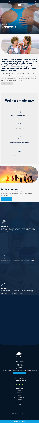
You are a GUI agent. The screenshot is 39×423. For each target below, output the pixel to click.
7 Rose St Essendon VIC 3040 (20, 380)
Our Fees (19, 401)
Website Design (16, 415)
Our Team (20, 399)
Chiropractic (19, 392)
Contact (19, 404)
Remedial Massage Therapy (19, 397)
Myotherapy (19, 395)
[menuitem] (19, 390)
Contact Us (6, 199)
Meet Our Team (7, 84)
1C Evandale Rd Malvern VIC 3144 (20, 382)
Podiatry (19, 394)
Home (19, 390)
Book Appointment (19, 421)
